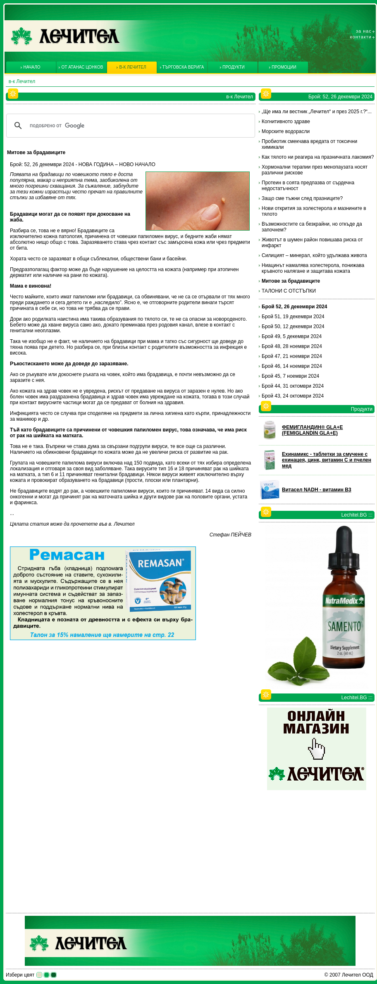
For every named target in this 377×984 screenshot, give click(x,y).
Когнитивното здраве (286, 121)
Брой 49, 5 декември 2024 (292, 336)
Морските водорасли (286, 131)
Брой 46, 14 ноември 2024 (292, 366)
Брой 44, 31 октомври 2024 (293, 386)
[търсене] (129, 126)
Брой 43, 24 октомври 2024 (293, 396)
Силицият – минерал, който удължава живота (314, 255)
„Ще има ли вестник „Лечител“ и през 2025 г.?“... (317, 111)
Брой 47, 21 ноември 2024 (292, 356)
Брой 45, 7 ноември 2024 (290, 376)
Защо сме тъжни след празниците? (302, 198)
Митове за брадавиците (291, 281)
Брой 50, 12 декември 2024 (293, 326)
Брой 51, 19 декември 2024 (293, 316)
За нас (364, 31)
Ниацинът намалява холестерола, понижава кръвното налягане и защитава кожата (313, 268)
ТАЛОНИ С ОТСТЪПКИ (289, 291)
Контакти (361, 36)
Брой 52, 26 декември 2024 (294, 307)
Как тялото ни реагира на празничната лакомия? (318, 157)
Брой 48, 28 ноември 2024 (292, 346)
